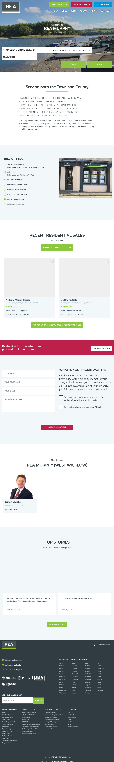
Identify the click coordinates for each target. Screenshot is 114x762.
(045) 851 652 (17, 178)
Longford (87, 677)
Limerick (74, 677)
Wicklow (87, 685)
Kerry (61, 674)
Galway (99, 671)
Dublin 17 (88, 668)
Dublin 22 (75, 671)
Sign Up (39, 692)
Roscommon (63, 682)
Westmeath (62, 685)
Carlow (61, 655)
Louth (99, 677)
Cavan (74, 655)
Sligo (73, 682)
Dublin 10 (100, 663)
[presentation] (75, 407)
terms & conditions (75, 392)
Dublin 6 (87, 660)
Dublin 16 (75, 668)
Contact (105, 11)
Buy (56, 11)
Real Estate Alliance (59, 749)
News (94, 11)
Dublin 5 (74, 660)
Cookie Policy (45, 753)
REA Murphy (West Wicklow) (20, 50)
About (83, 11)
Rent (73, 11)
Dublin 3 (100, 658)
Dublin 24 (88, 671)
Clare (86, 655)
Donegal (61, 658)
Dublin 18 (100, 668)
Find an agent (103, 5)
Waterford (100, 682)
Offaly (99, 679)
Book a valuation (81, 5)
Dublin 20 (62, 671)
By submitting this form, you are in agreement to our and (83, 390)
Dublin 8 (74, 663)
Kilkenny (87, 674)
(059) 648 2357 (17, 183)
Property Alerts (59, 5)
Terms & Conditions (59, 753)
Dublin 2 (87, 658)
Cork (98, 655)
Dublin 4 (61, 660)
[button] (102, 50)
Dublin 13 (88, 666)
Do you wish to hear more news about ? (82, 399)
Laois (99, 674)
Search (82, 57)
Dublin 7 (61, 663)
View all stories (57, 616)
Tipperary (88, 682)
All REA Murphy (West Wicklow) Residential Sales (57, 317)
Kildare (74, 674)
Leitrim (61, 677)
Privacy (71, 753)
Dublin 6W (100, 660)
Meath (74, 679)
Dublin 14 (100, 666)
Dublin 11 (62, 666)
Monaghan (88, 679)
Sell (64, 11)
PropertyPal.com (65, 757)
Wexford (74, 685)
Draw (102, 57)
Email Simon (12, 502)
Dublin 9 (87, 663)
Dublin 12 (75, 666)
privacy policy (92, 392)
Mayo (61, 679)
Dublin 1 (74, 658)
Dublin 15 (62, 668)
